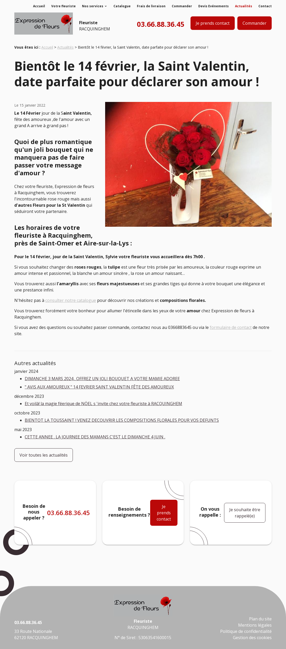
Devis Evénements (213, 6)
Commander (182, 6)
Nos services (92, 6)
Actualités (243, 6)
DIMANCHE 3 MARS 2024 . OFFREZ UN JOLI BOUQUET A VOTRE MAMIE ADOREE (102, 378)
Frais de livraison (151, 6)
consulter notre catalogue (70, 300)
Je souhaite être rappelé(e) (244, 513)
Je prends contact (213, 23)
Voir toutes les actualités (44, 455)
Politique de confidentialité (246, 631)
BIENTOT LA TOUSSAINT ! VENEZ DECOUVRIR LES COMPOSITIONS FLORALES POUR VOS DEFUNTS (122, 420)
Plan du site (260, 619)
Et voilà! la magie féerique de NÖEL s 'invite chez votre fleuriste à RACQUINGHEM (103, 403)
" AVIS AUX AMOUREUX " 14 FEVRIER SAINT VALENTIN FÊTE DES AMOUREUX (99, 387)
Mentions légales (255, 625)
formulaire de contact (231, 327)
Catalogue (122, 6)
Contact (265, 6)
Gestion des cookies (252, 637)
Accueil (39, 6)
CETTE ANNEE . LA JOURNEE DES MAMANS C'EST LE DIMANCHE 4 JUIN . (95, 437)
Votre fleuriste (63, 6)
